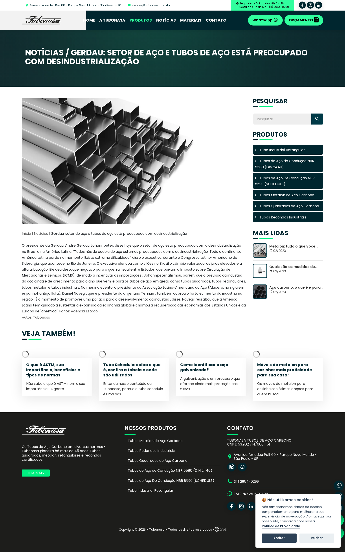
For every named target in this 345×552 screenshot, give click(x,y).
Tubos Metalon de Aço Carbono (155, 440)
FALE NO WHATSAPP (251, 494)
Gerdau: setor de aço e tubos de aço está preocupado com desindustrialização (119, 233)
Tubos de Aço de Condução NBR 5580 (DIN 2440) (170, 470)
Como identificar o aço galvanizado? (204, 367)
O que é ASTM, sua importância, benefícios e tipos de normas (53, 370)
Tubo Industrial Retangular (150, 490)
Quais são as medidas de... (293, 266)
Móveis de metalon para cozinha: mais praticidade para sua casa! (284, 370)
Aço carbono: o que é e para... (296, 287)
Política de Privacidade (281, 526)
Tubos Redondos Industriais (151, 450)
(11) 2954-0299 (246, 482)
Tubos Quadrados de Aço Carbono (157, 460)
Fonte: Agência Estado (78, 311)
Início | (27, 233)
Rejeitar (317, 538)
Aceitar (279, 538)
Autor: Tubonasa (36, 317)
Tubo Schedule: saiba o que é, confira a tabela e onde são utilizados (132, 370)
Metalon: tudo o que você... (293, 246)
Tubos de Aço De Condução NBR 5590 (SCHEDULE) (171, 480)
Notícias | (42, 233)
